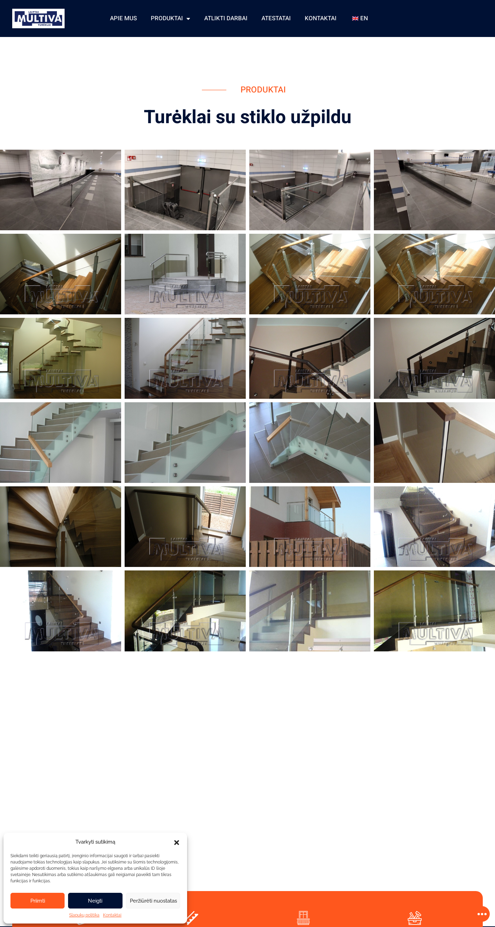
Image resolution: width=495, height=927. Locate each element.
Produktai (170, 18)
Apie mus (123, 18)
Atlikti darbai (226, 18)
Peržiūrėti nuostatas (153, 901)
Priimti (37, 901)
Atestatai (276, 18)
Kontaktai (112, 915)
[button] (176, 841)
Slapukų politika (84, 915)
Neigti (95, 901)
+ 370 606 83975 (455, 13)
